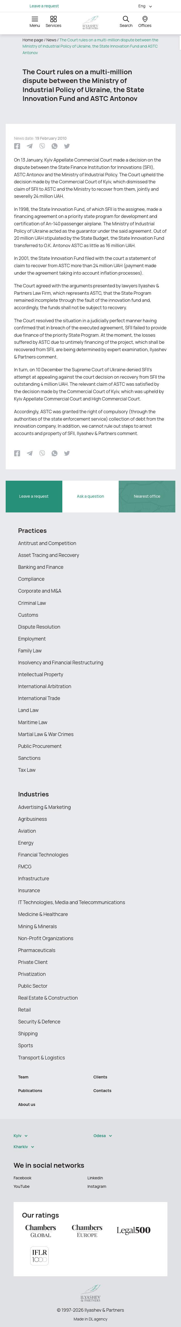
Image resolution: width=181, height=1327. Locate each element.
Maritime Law (32, 722)
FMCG (24, 866)
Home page (33, 40)
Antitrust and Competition (47, 543)
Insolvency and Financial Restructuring (60, 662)
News (51, 40)
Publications (30, 1090)
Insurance (29, 890)
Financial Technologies (43, 854)
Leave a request (44, 6)
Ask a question (90, 496)
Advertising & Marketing (44, 807)
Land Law (28, 710)
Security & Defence (39, 1021)
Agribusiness (32, 819)
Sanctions (29, 758)
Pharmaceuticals (36, 950)
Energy (26, 843)
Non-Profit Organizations (45, 938)
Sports (25, 1045)
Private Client (33, 962)
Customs (28, 615)
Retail (24, 1009)
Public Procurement (40, 746)
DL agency (98, 1319)
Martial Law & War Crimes (46, 734)
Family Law (30, 650)
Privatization (32, 974)
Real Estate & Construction (48, 998)
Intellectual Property (40, 674)
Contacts (102, 1090)
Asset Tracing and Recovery (48, 555)
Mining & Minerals (37, 926)
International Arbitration (44, 686)
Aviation (27, 831)
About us (26, 1104)
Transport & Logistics (41, 1057)
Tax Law (27, 770)
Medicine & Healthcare (43, 914)
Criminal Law (32, 603)
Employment (32, 638)
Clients (100, 1077)
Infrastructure (33, 878)
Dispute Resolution (39, 627)
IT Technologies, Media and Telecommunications (71, 902)
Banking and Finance (40, 567)
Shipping (28, 1033)
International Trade (39, 698)
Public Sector (33, 986)
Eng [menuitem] (142, 6)
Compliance (31, 579)
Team (23, 1077)
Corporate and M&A (39, 591)
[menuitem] (143, 6)
